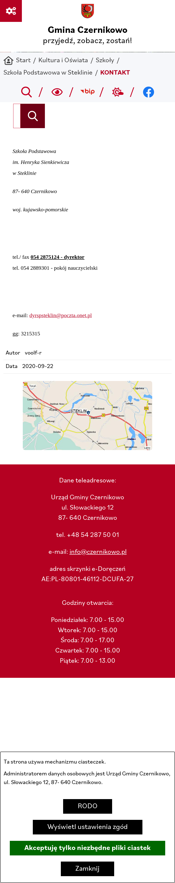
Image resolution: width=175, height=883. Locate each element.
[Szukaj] (33, 116)
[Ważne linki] (11, 11)
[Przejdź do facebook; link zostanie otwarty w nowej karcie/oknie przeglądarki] (148, 92)
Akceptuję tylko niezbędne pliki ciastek (87, 848)
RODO (88, 806)
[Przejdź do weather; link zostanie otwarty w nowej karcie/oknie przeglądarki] (118, 92)
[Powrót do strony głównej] (17, 61)
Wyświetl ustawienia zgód (87, 827)
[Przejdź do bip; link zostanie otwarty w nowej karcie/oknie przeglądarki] (87, 92)
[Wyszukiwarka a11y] (57, 92)
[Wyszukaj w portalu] (17, 116)
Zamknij (87, 869)
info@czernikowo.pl (98, 552)
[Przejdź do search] (26, 92)
